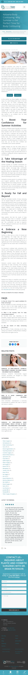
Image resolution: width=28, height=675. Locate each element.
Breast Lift (5, 466)
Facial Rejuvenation (7, 450)
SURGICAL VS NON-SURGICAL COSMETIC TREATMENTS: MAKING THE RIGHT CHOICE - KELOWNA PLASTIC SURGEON (14, 370)
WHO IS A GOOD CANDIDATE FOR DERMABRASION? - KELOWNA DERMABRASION (14, 397)
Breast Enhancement (8, 454)
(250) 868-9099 (11, 1)
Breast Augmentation (8, 449)
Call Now (10, 95)
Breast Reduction (7, 478)
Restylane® (5, 492)
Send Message (14, 610)
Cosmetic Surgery (7, 452)
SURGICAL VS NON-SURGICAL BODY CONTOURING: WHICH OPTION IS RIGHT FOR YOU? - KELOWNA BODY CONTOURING (14, 424)
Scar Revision (6, 488)
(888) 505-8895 (19, 1)
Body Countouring (7, 445)
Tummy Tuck (6, 470)
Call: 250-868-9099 (14, 39)
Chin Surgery (6, 464)
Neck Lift (5, 486)
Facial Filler (5, 458)
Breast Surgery (6, 484)
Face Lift (5, 447)
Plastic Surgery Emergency (9, 494)
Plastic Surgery (6, 462)
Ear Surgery (5, 474)
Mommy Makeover (7, 480)
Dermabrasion (6, 443)
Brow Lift (5, 472)
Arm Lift (5, 476)
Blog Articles (8, 31)
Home (3, 31)
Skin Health (5, 482)
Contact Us (14, 43)
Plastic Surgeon (6, 441)
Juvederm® (5, 490)
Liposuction (5, 456)
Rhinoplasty (5, 468)
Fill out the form (7, 289)
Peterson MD (7, 50)
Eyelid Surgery (6, 460)
